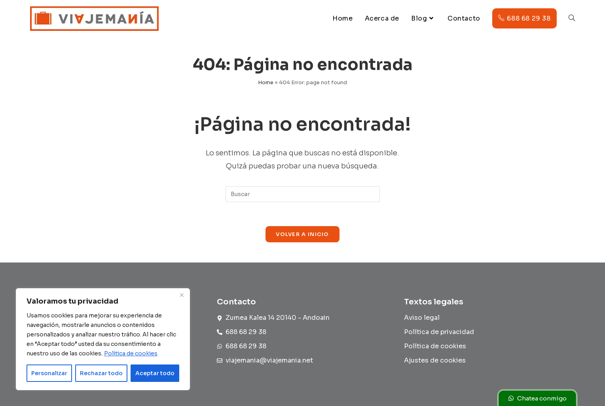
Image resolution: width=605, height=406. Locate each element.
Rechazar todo (101, 373)
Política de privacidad (439, 332)
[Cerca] (181, 295)
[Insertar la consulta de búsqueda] (303, 194)
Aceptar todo (154, 373)
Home (265, 82)
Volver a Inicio (302, 234)
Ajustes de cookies (435, 360)
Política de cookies (130, 353)
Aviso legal (422, 317)
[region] (103, 339)
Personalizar (49, 373)
